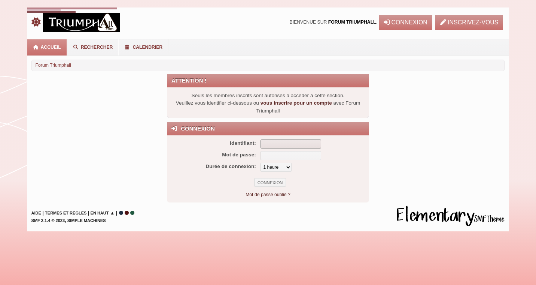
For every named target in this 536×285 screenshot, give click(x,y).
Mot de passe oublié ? (268, 194)
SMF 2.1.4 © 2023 (48, 220)
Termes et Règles (65, 213)
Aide (36, 213)
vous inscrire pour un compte (296, 103)
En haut (100, 213)
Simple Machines (86, 220)
